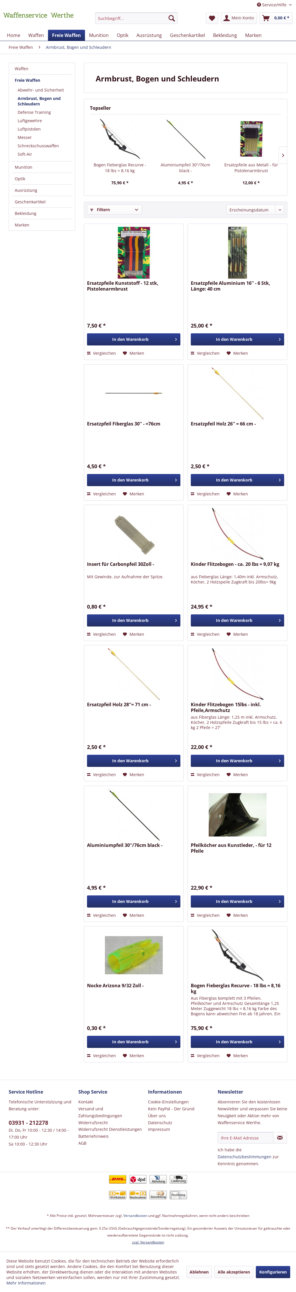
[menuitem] (136, 20)
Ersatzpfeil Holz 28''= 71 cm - (119, 705)
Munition (23, 167)
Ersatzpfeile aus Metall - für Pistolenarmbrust (251, 167)
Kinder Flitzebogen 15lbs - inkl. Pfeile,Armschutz (226, 707)
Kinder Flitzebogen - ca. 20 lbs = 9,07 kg (235, 564)
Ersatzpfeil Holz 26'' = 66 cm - (223, 424)
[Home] (13, 35)
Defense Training (34, 112)
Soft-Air (25, 154)
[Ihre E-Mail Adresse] (245, 1138)
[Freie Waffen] (66, 35)
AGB (82, 1143)
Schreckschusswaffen (38, 145)
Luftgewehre (30, 120)
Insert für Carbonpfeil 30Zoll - (120, 564)
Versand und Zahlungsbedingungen (100, 1112)
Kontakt (85, 1102)
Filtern (100, 209)
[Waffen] (36, 35)
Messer (25, 137)
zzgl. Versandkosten (148, 1242)
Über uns (157, 1115)
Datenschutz (160, 1122)
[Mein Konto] (239, 18)
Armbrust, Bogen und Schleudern (39, 101)
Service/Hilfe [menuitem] (272, 5)
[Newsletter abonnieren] (280, 1138)
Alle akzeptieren (234, 1272)
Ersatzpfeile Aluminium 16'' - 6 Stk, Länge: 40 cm (230, 286)
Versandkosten (135, 1215)
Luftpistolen (29, 129)
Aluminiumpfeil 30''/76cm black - (185, 167)
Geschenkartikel (30, 202)
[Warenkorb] (276, 18)
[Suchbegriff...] (136, 18)
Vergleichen (101, 353)
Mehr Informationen (26, 1283)
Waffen (21, 68)
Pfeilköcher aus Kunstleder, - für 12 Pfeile (231, 848)
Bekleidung (25, 213)
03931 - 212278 (28, 1122)
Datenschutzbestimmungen (244, 1156)
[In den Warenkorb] (133, 339)
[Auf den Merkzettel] (133, 353)
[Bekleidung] (225, 35)
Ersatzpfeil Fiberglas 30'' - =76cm (123, 424)
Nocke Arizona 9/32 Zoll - (115, 986)
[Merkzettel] (212, 18)
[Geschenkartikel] (187, 35)
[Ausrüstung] (149, 35)
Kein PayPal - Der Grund (171, 1108)
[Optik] (122, 35)
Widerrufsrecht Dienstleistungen (110, 1129)
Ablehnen (199, 1272)
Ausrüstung (26, 190)
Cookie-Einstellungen (168, 1102)
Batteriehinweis (93, 1136)
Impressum (159, 1129)
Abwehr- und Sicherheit (41, 90)
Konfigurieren (273, 1272)
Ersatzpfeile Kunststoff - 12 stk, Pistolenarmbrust (122, 286)
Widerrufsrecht (93, 1122)
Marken (22, 225)
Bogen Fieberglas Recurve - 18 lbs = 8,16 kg (120, 167)
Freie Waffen (27, 80)
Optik (20, 178)
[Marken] (253, 35)
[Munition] (99, 35)
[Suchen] (172, 18)
